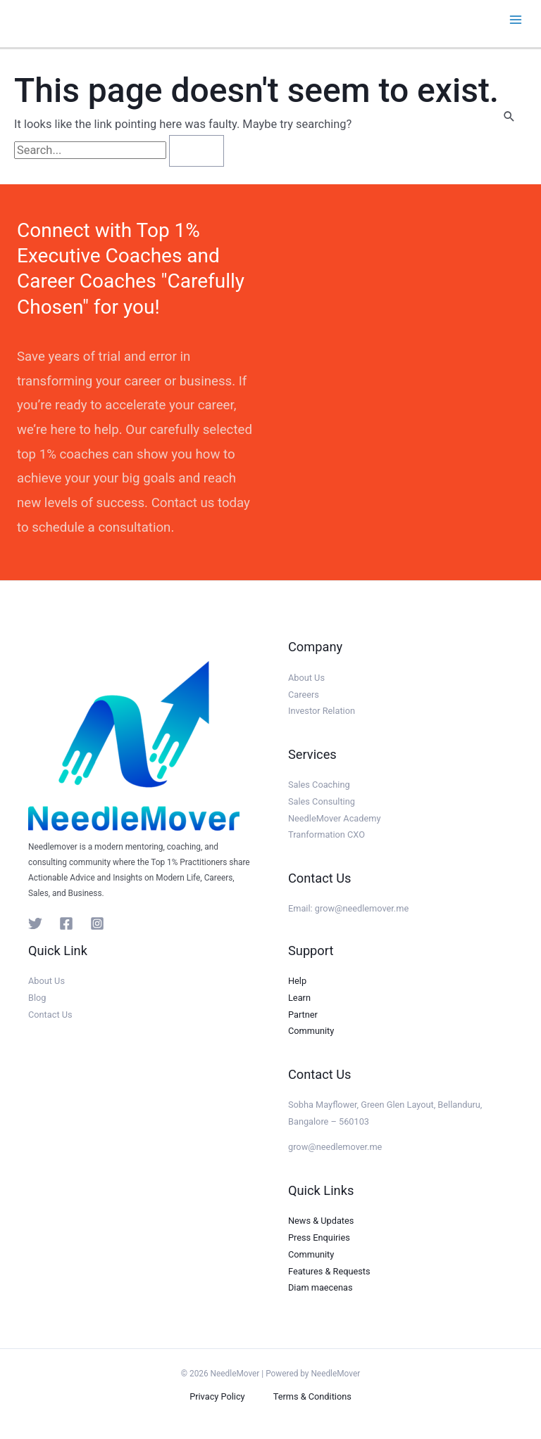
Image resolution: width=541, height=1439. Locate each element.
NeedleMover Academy (334, 818)
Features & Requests (329, 1271)
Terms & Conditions (312, 1396)
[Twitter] (35, 923)
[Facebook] (66, 923)
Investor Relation (321, 710)
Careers (303, 694)
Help (297, 981)
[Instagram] (97, 923)
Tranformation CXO (326, 834)
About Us (306, 677)
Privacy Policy (217, 1396)
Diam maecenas (320, 1287)
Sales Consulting (321, 801)
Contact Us (50, 1014)
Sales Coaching (319, 784)
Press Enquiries (319, 1237)
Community (311, 1030)
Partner (303, 1014)
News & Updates (321, 1220)
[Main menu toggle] (515, 20)
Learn (299, 997)
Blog (37, 997)
